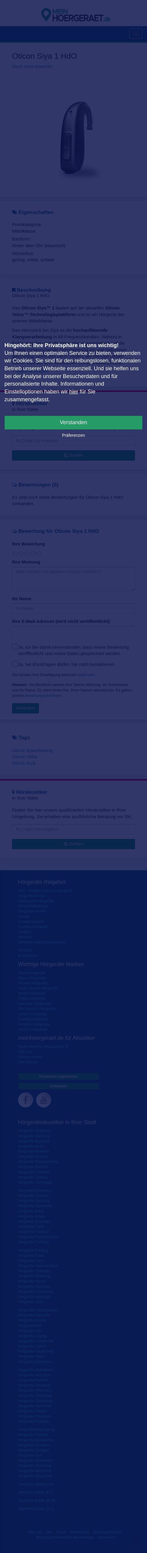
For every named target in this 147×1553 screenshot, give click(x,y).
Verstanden (73, 422)
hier (73, 392)
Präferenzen (73, 435)
